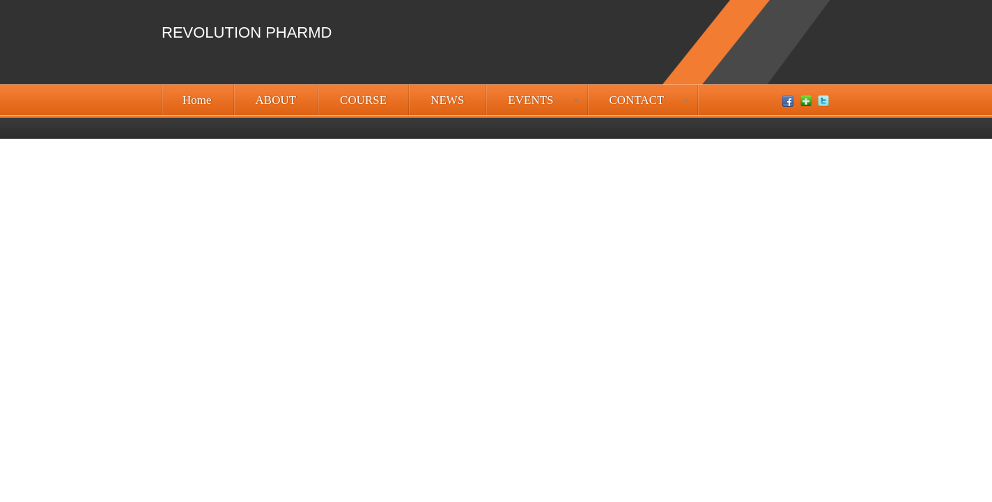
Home (197, 100)
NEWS (447, 100)
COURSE (363, 100)
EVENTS (530, 100)
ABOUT (276, 100)
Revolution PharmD (247, 32)
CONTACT (637, 100)
